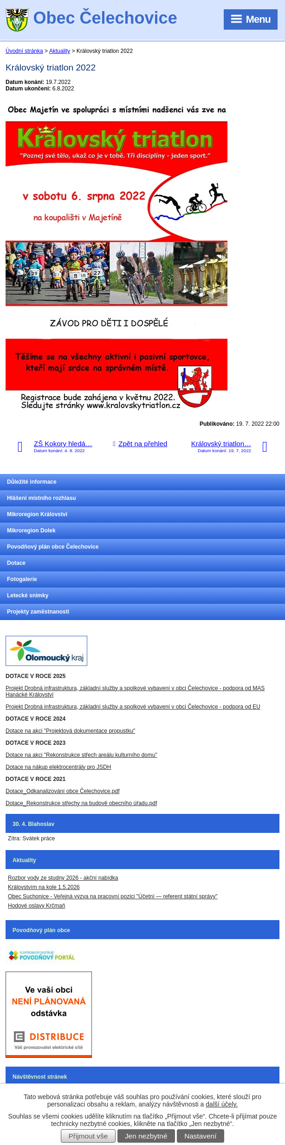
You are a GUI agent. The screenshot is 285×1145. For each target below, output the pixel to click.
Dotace (16, 563)
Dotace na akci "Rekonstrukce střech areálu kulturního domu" (81, 755)
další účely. (222, 1104)
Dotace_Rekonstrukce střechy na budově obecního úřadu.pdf (81, 803)
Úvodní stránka (24, 51)
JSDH (103, 767)
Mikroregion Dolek (31, 530)
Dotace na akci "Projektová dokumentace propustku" (70, 731)
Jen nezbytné (146, 1136)
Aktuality (59, 51)
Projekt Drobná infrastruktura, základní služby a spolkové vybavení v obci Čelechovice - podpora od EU (133, 707)
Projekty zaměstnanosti (38, 611)
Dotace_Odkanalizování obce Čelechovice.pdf (62, 791)
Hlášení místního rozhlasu (41, 498)
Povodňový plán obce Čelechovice (52, 547)
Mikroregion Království (37, 514)
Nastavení (200, 1136)
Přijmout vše (88, 1136)
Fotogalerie (22, 579)
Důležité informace (32, 482)
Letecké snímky (27, 595)
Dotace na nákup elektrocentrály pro (50, 767)
